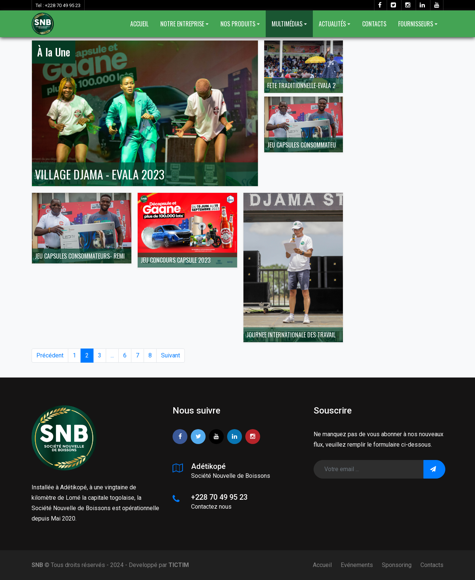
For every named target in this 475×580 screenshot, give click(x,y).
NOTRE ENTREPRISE (182, 23)
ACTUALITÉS (332, 23)
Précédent (49, 355)
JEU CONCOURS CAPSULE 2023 (175, 260)
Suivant (170, 355)
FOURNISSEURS (415, 23)
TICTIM (178, 564)
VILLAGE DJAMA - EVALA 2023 (99, 174)
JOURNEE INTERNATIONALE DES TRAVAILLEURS (298, 334)
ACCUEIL (139, 23)
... (112, 355)
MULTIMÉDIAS (287, 23)
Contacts (431, 564)
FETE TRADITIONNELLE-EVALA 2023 (306, 85)
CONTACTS (374, 23)
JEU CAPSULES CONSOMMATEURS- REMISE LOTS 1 (323, 144)
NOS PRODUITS (237, 23)
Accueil (322, 564)
